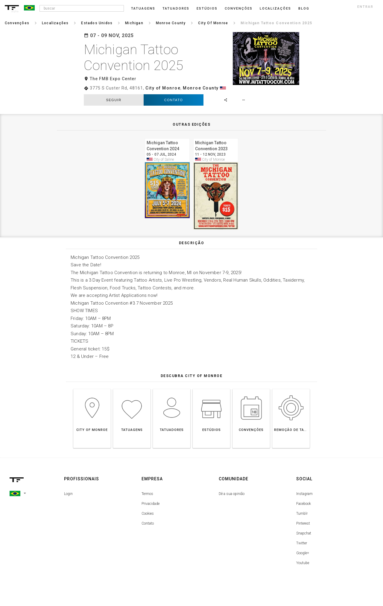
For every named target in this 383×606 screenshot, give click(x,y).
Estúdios (207, 8)
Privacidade (150, 504)
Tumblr (302, 513)
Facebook (303, 504)
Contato (173, 100)
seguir (113, 100)
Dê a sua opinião (231, 494)
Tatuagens (143, 8)
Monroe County (201, 88)
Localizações (275, 8)
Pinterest (303, 523)
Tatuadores (175, 8)
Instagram (304, 494)
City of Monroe (162, 88)
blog (303, 8)
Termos (147, 494)
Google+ (302, 553)
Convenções (239, 8)
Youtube (302, 563)
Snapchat (303, 533)
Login (68, 494)
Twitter (301, 543)
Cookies (148, 513)
